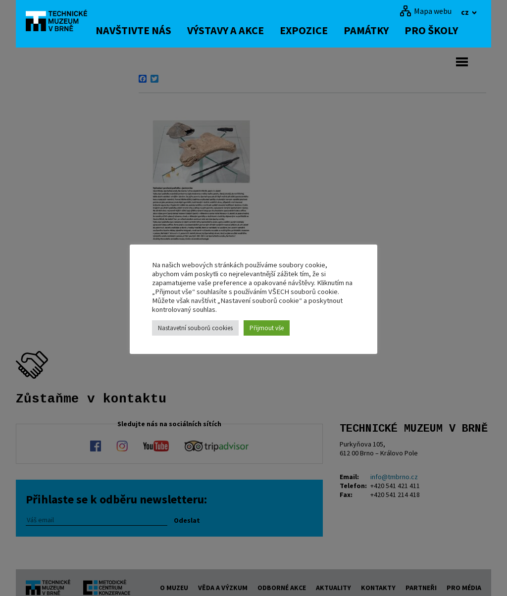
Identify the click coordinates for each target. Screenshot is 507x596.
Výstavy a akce (239, 30)
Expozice (317, 30)
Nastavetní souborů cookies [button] (195, 328)
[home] (62, 22)
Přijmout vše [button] (267, 328)
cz (465, 12)
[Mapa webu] (426, 11)
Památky (379, 30)
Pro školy (444, 30)
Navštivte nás (147, 30)
